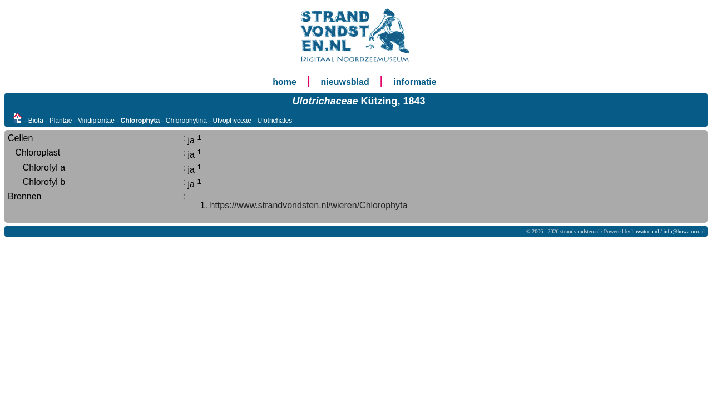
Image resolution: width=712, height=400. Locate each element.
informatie (414, 82)
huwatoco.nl (645, 231)
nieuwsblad (345, 82)
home (284, 82)
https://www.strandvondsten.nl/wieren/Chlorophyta (309, 205)
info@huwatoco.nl (684, 231)
